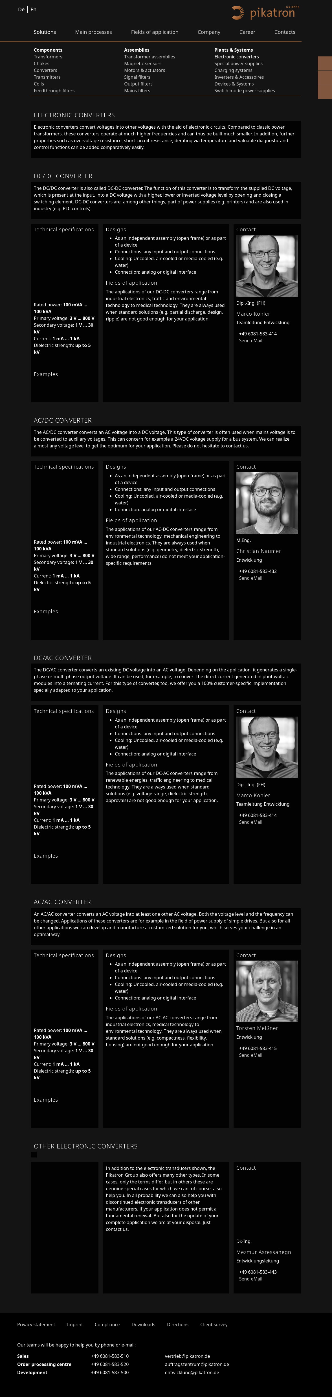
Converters (45, 70)
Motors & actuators (144, 70)
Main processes (93, 31)
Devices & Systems (234, 84)
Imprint (75, 1324)
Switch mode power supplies (245, 90)
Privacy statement (36, 1324)
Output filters (138, 84)
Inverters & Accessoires (239, 77)
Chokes (41, 63)
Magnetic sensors (142, 63)
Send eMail (249, 340)
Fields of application (155, 31)
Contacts (284, 31)
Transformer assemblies (149, 57)
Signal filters (137, 77)
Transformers (48, 57)
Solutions (45, 31)
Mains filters (137, 90)
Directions (177, 1324)
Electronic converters (237, 57)
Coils (39, 84)
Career (247, 31)
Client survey (213, 1324)
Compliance (107, 1324)
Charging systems (233, 70)
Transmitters (47, 77)
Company (209, 31)
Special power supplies (239, 63)
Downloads (143, 1324)
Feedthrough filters (54, 90)
